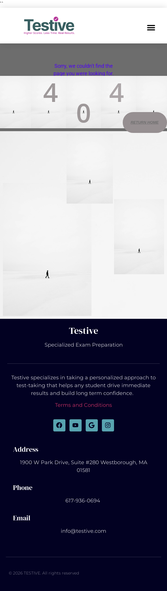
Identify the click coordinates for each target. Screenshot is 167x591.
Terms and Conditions (83, 405)
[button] (151, 27)
